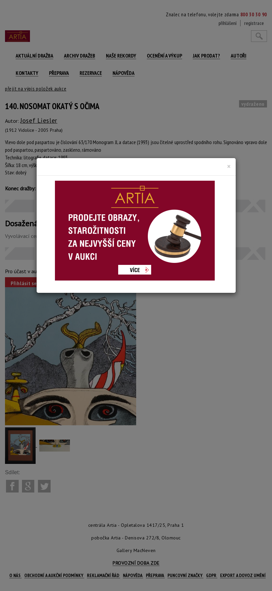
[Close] (229, 166)
